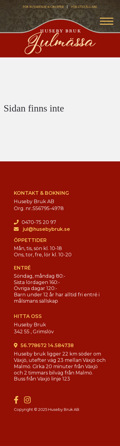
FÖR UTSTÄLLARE (84, 6)
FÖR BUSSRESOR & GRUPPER (43, 6)
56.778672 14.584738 (47, 345)
